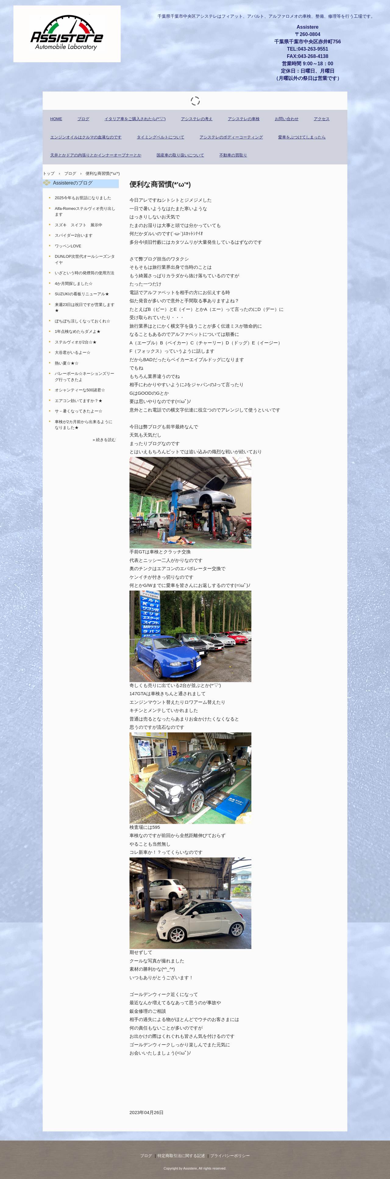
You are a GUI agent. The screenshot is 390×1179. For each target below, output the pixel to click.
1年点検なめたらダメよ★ (78, 331)
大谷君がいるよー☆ (72, 352)
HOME (56, 119)
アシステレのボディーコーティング (231, 137)
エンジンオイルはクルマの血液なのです (86, 137)
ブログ (83, 119)
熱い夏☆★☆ (67, 363)
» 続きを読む (104, 439)
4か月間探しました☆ (74, 283)
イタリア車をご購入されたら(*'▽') (135, 119)
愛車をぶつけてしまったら (302, 137)
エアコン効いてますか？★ (78, 400)
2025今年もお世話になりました (83, 198)
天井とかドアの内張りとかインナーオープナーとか (95, 155)
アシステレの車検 (244, 119)
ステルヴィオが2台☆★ (76, 342)
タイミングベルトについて (160, 137)
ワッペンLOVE (68, 246)
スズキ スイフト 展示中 (78, 225)
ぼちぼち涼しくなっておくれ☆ (82, 321)
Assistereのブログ (73, 182)
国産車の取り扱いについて (180, 155)
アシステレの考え (197, 119)
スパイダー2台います (74, 235)
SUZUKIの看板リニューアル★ (82, 294)
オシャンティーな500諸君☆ (80, 390)
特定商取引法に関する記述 (181, 1155)
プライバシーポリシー (230, 1155)
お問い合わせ (287, 119)
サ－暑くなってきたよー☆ (78, 411)
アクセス (322, 119)
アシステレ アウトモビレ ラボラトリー (67, 33)
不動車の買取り (233, 155)
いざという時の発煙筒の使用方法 (84, 273)
